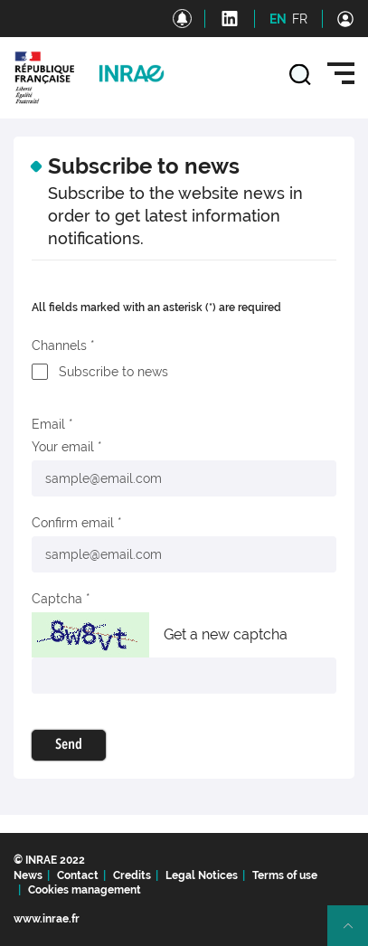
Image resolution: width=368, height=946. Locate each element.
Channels (59, 345)
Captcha (57, 598)
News (28, 875)
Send (68, 745)
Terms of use (284, 875)
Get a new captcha (226, 634)
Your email (63, 447)
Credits (132, 875)
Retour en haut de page (355, 933)
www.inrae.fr (47, 919)
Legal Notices (201, 875)
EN (278, 19)
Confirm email (73, 523)
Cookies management (84, 890)
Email (48, 424)
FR (299, 19)
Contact (78, 875)
